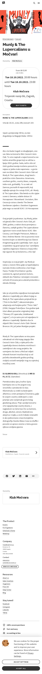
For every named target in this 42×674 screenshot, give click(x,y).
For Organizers (8, 528)
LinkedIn (6, 610)
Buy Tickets (21, 105)
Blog (4, 593)
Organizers (6, 584)
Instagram (6, 607)
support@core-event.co (9, 562)
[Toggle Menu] (38, 3)
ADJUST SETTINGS (21, 662)
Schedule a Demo (9, 531)
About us (6, 578)
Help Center (7, 590)
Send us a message (10, 567)
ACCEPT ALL (21, 668)
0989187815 (6, 560)
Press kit (6, 587)
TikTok (5, 613)
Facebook (6, 604)
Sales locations (8, 581)
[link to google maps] (21, 452)
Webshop (6, 534)
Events (5, 525)
